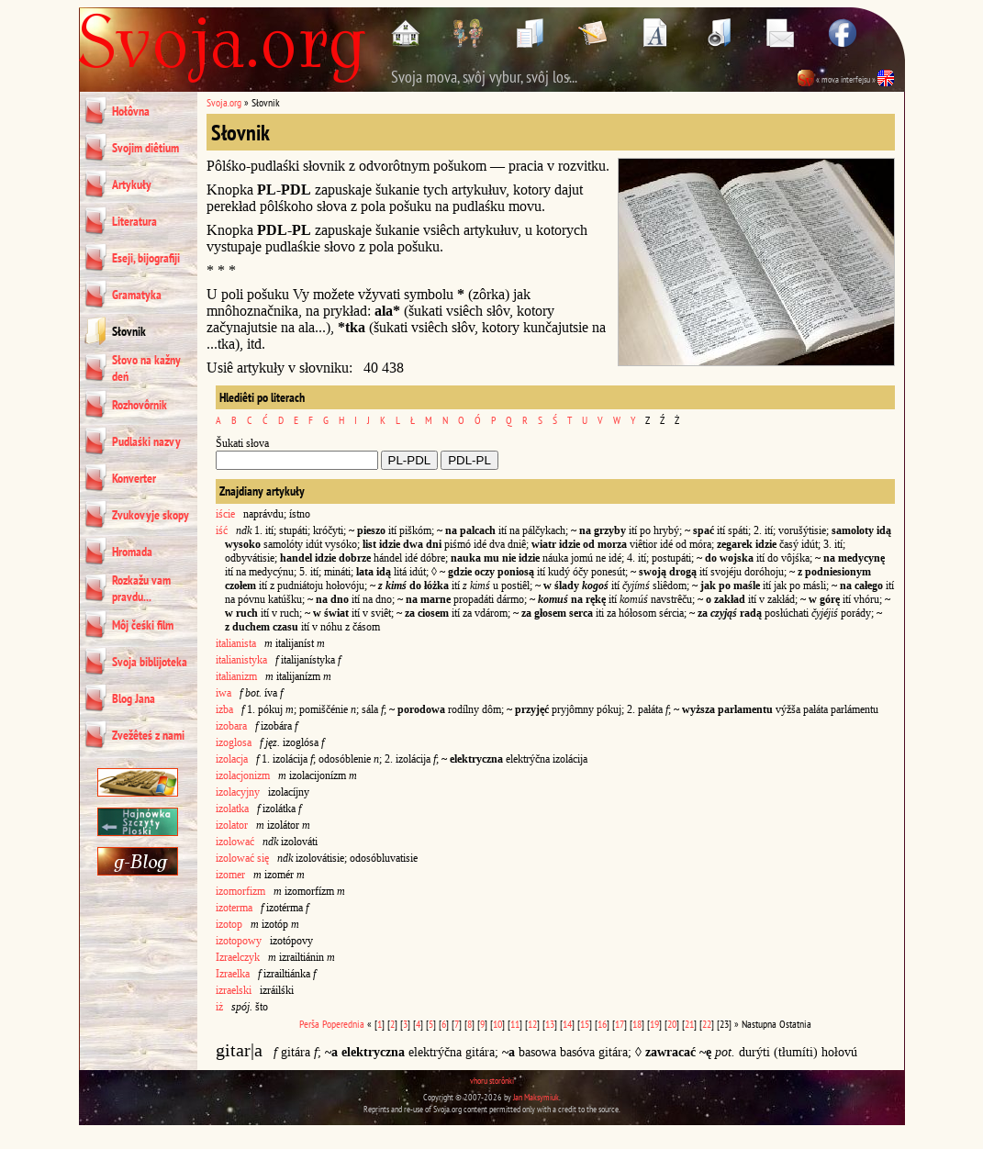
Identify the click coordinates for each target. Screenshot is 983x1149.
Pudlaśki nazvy (146, 441)
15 (584, 1024)
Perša (309, 1024)
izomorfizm (240, 891)
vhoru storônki (492, 1081)
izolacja (232, 759)
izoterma (234, 907)
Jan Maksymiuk (536, 1097)
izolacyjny (238, 792)
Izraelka (233, 973)
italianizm (236, 676)
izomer (230, 874)
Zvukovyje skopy (150, 515)
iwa (223, 692)
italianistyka (241, 659)
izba (224, 709)
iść (222, 530)
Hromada (132, 551)
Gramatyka (137, 294)
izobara (231, 726)
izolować (235, 841)
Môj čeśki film (142, 625)
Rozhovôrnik (139, 404)
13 (549, 1024)
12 (532, 1024)
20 (671, 1024)
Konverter (134, 478)
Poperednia (343, 1024)
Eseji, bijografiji (146, 258)
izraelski (233, 990)
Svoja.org (224, 102)
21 (689, 1024)
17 (619, 1024)
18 (637, 1024)
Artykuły (131, 184)
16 (602, 1024)
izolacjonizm (243, 775)
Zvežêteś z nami (148, 735)
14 (567, 1024)
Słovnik (129, 331)
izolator (232, 825)
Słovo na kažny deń (146, 368)
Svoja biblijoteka (149, 661)
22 (706, 1024)
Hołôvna (131, 111)
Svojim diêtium (145, 147)
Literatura (134, 221)
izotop (229, 924)
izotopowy (239, 940)
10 (497, 1024)
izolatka (232, 808)
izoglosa (233, 742)
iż (219, 1006)
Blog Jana (133, 698)
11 (514, 1024)
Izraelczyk (238, 957)
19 (654, 1024)
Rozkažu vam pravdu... (141, 588)
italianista (236, 643)
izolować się (242, 858)
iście (225, 514)
